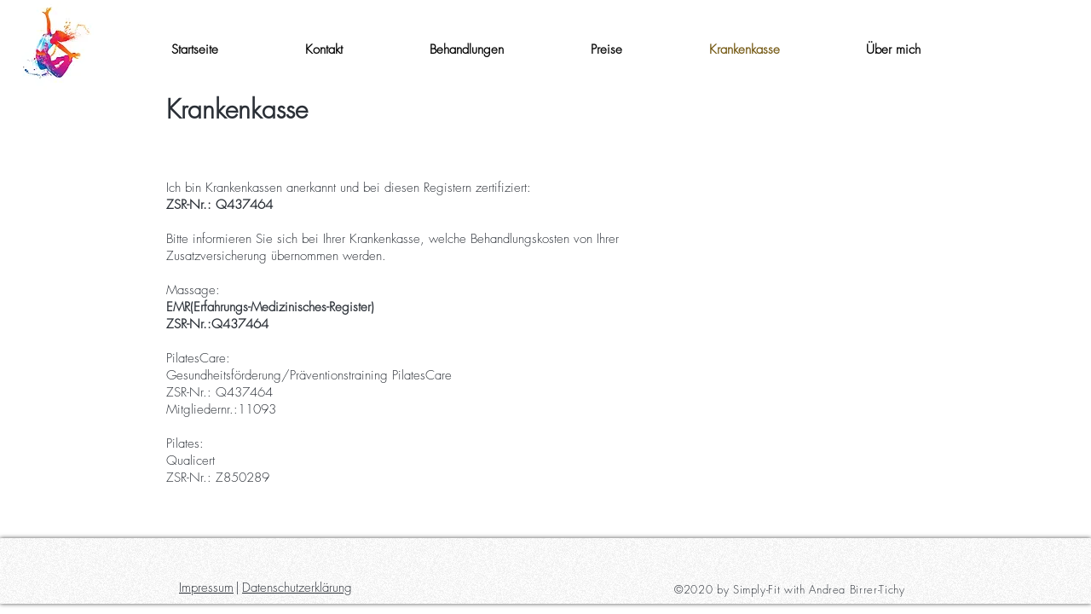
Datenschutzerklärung (297, 587)
